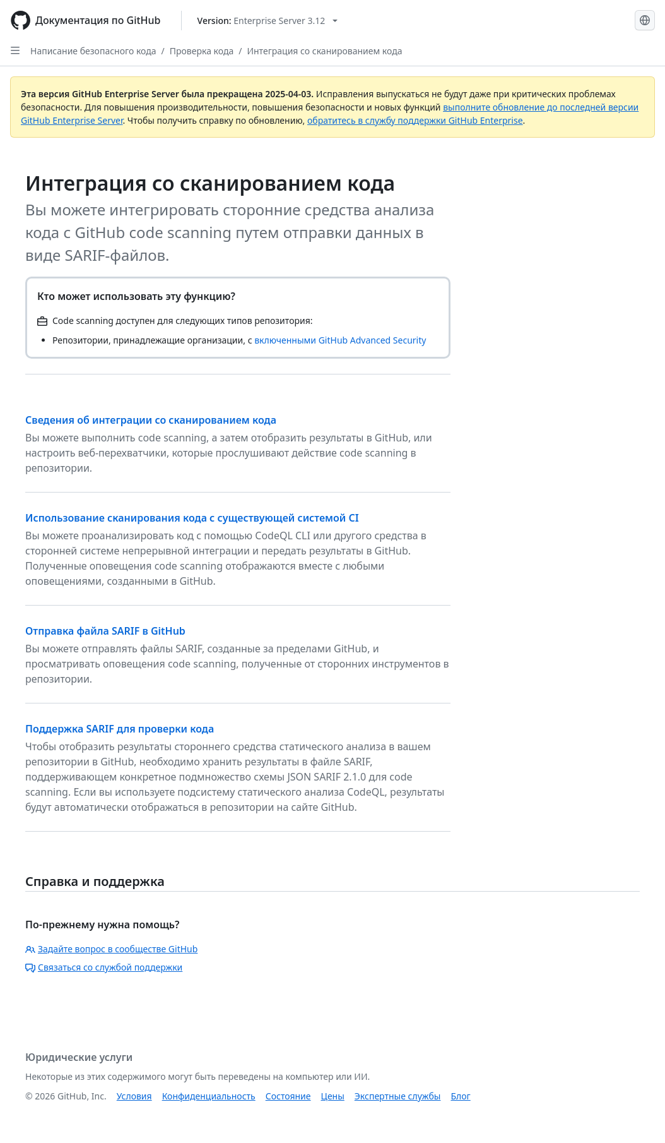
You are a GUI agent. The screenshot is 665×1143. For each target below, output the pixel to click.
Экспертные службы (398, 1096)
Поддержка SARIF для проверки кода (119, 729)
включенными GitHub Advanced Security (340, 340)
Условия (134, 1096)
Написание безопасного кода (93, 51)
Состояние (288, 1096)
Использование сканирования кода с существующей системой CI (192, 518)
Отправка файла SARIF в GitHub (105, 631)
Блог (460, 1096)
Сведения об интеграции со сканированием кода (150, 420)
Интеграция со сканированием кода (324, 51)
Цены (332, 1096)
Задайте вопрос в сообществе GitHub (111, 949)
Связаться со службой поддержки (103, 967)
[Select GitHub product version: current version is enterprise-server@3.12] (268, 20)
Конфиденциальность (209, 1096)
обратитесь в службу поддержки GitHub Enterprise (415, 120)
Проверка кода (201, 51)
